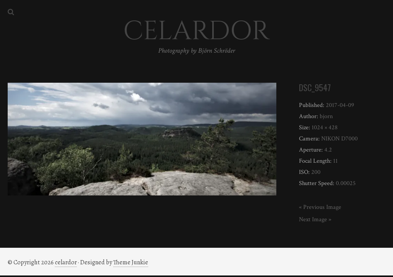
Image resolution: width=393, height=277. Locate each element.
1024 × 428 (325, 127)
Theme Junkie (130, 262)
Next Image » (315, 219)
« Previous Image (320, 207)
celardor (66, 262)
